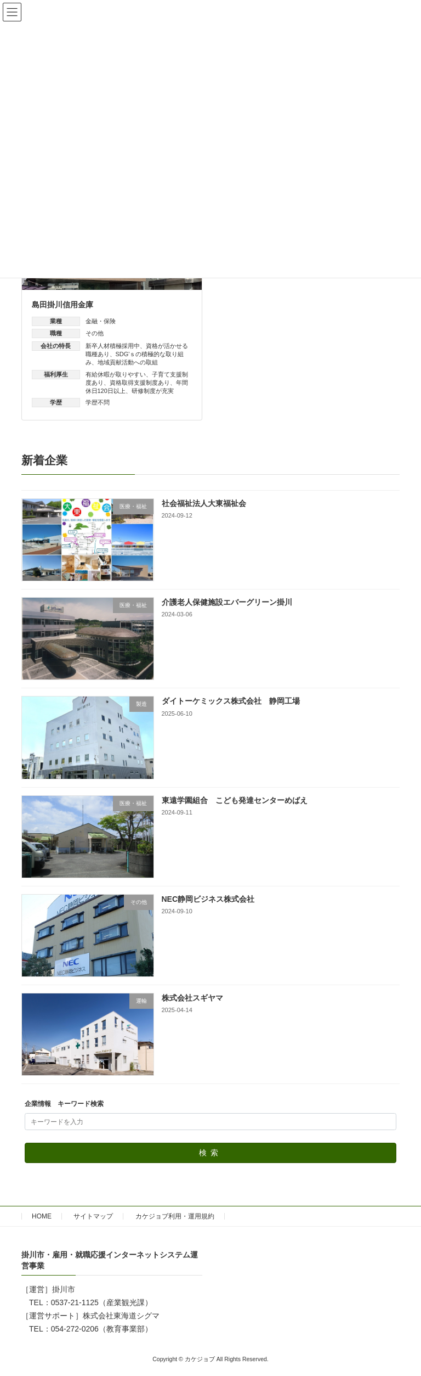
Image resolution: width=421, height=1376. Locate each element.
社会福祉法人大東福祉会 (204, 503)
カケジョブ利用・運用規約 (174, 1216)
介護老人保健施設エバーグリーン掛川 (227, 602)
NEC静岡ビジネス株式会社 (208, 899)
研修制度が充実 (153, 390)
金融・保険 (101, 321)
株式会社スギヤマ (192, 997)
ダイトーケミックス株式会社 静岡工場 (231, 701)
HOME (42, 1216)
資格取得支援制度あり (140, 382)
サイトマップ (93, 1216)
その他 (95, 333)
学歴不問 (98, 402)
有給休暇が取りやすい (116, 374)
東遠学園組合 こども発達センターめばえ (235, 800)
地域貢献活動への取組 (128, 362)
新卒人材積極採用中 (113, 345)
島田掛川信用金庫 (62, 304)
